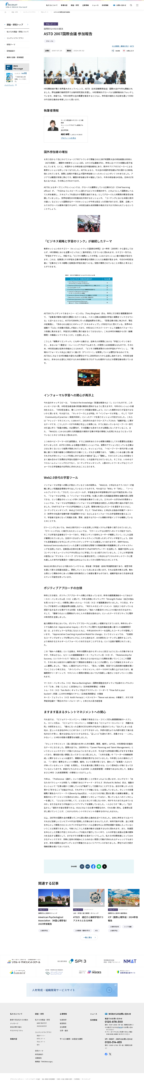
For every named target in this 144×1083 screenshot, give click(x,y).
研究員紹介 (39, 1054)
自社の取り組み (16, 1027)
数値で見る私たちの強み (19, 1020)
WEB (120, 1027)
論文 (38, 1045)
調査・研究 (75, 5)
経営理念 (63, 1023)
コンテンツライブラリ (29, 12)
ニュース (95, 5)
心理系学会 (44, 930)
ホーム (5, 12)
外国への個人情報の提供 (64, 1079)
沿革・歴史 (64, 1030)
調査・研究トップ (15, 24)
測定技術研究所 (42, 1026)
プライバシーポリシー (17, 1079)
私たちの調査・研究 (42, 1020)
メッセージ (14, 1023)
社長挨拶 (63, 1020)
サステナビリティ (16, 1030)
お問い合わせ (121, 5)
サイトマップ (86, 1079)
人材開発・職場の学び (121, 46)
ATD (132, 46)
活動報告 (38, 1058)
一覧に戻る (87, 937)
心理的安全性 (114, 927)
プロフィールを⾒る (68, 138)
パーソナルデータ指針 (33, 1079)
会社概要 (63, 1027)
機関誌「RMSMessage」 (44, 1061)
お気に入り (130, 51)
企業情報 (85, 5)
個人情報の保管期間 (48, 1079)
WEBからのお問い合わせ (120, 1013)
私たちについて (52, 5)
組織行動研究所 (42, 1023)
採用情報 (105, 5)
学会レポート (44, 12)
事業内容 (64, 5)
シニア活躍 (127, 927)
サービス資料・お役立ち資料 (71, 1039)
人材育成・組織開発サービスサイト (71, 990)
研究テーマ (39, 1051)
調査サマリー (41, 1035)
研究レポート (41, 1039)
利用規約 (77, 1079)
